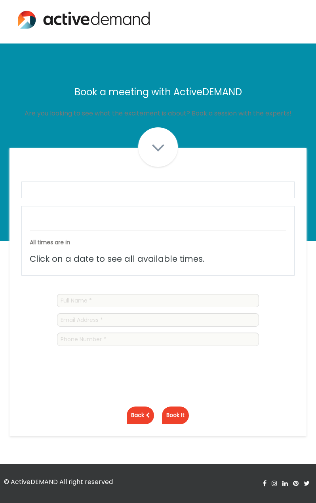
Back (140, 415)
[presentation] (117, 367)
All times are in (50, 242)
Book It (175, 415)
